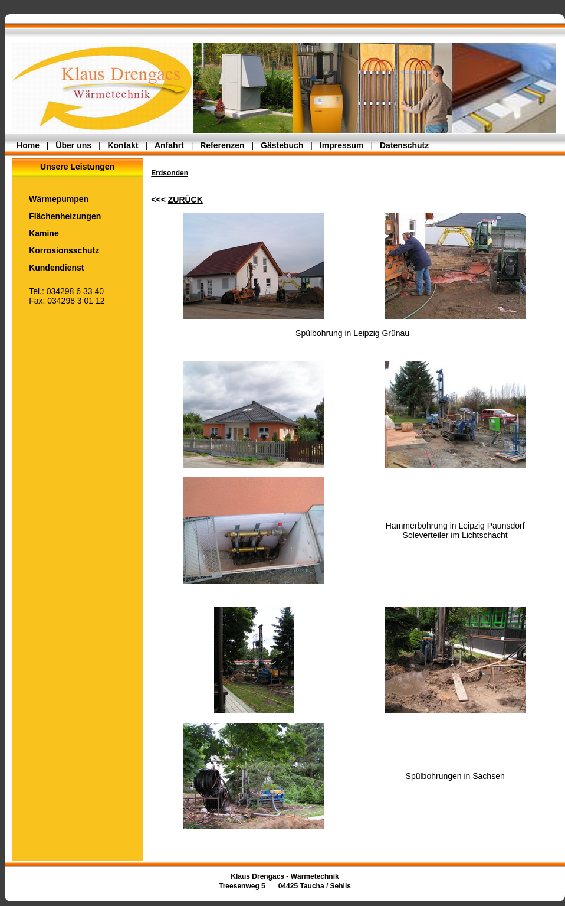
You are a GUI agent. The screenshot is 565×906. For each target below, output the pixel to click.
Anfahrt (169, 145)
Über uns (73, 145)
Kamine (35, 233)
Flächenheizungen (56, 216)
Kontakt (122, 145)
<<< (177, 199)
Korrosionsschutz (55, 250)
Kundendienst (48, 267)
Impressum (342, 145)
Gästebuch (282, 145)
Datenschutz (404, 145)
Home (28, 145)
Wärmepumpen (50, 199)
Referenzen (222, 145)
